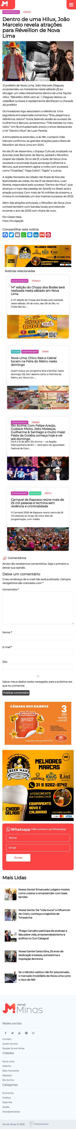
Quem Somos (10, 1043)
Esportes (7, 1102)
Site (4, 661)
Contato (6, 1039)
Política (6, 1097)
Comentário (10, 589)
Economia (8, 1093)
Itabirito (6, 1066)
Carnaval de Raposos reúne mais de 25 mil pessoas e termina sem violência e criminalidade (37, 503)
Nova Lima (8, 1061)
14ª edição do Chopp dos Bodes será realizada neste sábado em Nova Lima (38, 291)
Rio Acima (8, 1080)
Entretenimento (11, 1111)
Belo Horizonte (10, 1070)
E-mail (7, 647)
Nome (7, 632)
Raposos (7, 1075)
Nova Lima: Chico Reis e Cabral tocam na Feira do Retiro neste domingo (34, 361)
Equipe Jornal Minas (13, 1048)
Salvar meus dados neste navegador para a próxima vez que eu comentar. (37, 683)
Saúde (5, 1107)
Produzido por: (41, 1124)
